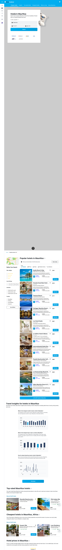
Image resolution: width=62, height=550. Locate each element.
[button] (2, 2)
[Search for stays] (2, 8)
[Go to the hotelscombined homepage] (9, 1)
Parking (9, 300)
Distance (49, 266)
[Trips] (2, 19)
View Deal (56, 279)
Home (7, 252)
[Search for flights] (2, 5)
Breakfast (10, 299)
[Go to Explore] (2, 16)
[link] (13, 307)
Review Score (41, 266)
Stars (34, 266)
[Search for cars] (2, 11)
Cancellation (10, 302)
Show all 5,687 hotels (11, 496)
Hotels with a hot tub (12, 293)
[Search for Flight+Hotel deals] (2, 13)
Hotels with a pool (12, 290)
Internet (10, 304)
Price (29, 266)
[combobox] (15, 19)
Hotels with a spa (11, 291)
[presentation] (44, 258)
